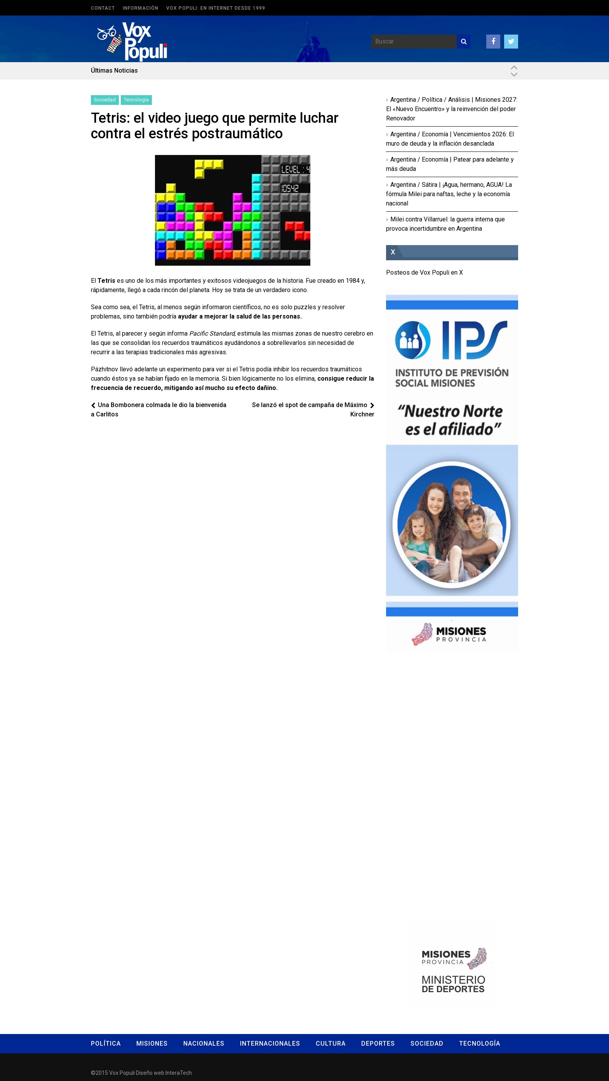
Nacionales (203, 1043)
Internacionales (270, 1043)
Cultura (331, 1043)
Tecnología (136, 100)
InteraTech (178, 1073)
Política (106, 1043)
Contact (103, 8)
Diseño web (150, 1073)
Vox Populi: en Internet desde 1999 (215, 8)
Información (140, 8)
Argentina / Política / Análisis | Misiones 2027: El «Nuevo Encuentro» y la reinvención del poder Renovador (451, 109)
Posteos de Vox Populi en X (424, 272)
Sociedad (105, 100)
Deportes (378, 1043)
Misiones (152, 1043)
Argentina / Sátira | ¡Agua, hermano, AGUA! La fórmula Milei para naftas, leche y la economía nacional (449, 194)
